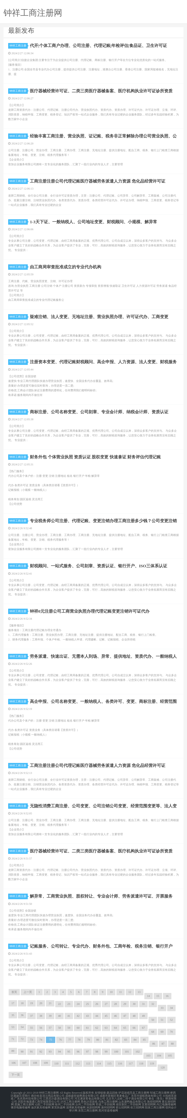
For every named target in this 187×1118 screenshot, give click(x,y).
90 (22, 1051)
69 (162, 1031)
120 (162, 1067)
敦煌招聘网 (154, 1101)
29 (124, 1004)
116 (120, 1063)
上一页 (28, 992)
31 (143, 1004)
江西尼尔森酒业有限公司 (58, 1098)
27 (106, 1004)
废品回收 (112, 1092)
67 (143, 1027)
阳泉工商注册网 (155, 1106)
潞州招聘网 (108, 1106)
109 (46, 1062)
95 (68, 1051)
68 (152, 1031)
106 (13, 1062)
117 (130, 1063)
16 (167, 996)
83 (125, 1039)
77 (69, 1039)
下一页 (15, 1074)
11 (120, 992)
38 (40, 1015)
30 (134, 1004)
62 (96, 1027)
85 (144, 1039)
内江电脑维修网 (166, 1104)
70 (171, 1031)
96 (78, 1051)
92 (40, 1051)
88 (172, 1043)
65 (124, 1027)
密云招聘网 (123, 1106)
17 (12, 1003)
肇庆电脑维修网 (20, 1106)
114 (99, 1063)
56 (40, 1027)
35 (12, 1015)
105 (170, 1055)
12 (129, 992)
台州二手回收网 (85, 1104)
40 (59, 1015)
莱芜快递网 (58, 1106)
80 (97, 1039)
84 (135, 1039)
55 (31, 1027)
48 (134, 1015)
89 (12, 1051)
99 (106, 1051)
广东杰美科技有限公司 (28, 1098)
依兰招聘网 (137, 1106)
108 (35, 1062)
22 (59, 1004)
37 (31, 1015)
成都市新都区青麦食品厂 (115, 1095)
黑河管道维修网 (108, 1109)
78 (79, 1039)
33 (162, 1008)
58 (59, 1027)
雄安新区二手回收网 (128, 1104)
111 (67, 1063)
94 (59, 1051)
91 (31, 1051)
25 (87, 1004)
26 (96, 1004)
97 (87, 1051)
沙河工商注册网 (70, 1101)
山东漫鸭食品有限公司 (132, 1101)
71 (12, 1039)
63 (106, 1027)
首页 (14, 992)
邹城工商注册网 (160, 1092)
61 (87, 1027)
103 (148, 1055)
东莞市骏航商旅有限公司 (146, 1095)
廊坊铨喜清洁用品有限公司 (48, 1095)
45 (106, 1015)
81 (107, 1039)
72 (22, 1039)
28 (115, 1004)
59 (68, 1027)
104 (159, 1055)
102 (137, 1051)
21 (50, 1003)
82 (116, 1039)
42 (78, 1015)
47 (124, 1015)
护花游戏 (124, 1092)
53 (12, 1027)
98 (96, 1051)
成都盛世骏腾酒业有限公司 (82, 1095)
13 (139, 992)
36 (22, 1015)
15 (157, 996)
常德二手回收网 (105, 1104)
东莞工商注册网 (88, 1109)
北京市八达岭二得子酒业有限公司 (127, 1098)
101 (127, 1051)
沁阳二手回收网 (44, 1104)
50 (152, 1019)
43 (87, 1015)
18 (22, 1003)
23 (68, 1004)
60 (78, 1027)
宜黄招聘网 (149, 1104)
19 (31, 1003)
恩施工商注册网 (24, 1104)
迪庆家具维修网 (41, 1106)
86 (153, 1043)
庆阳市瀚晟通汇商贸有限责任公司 (39, 1101)
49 (143, 1015)
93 (50, 1051)
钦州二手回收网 (65, 1104)
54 (22, 1027)
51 (162, 1019)
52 (171, 1019)
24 (78, 1004)
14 (148, 996)
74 (40, 1039)
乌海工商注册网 (108, 1101)
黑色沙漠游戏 (89, 1101)
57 (50, 1027)
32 (152, 1004)
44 (96, 1015)
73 (31, 1039)
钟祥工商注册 (19, 45)
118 (141, 1063)
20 (40, 1003)
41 (68, 1015)
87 (163, 1043)
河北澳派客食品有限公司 (89, 1098)
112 (78, 1063)
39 (50, 1015)
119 (152, 1063)
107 (24, 1062)
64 (115, 1027)
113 (88, 1063)
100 (116, 1051)
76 (60, 1039)
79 (88, 1039)
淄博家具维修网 (76, 1106)
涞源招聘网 (93, 1106)
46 (115, 1015)
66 (134, 1027)
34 (171, 1008)
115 (109, 1063)
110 (56, 1063)
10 (111, 992)
